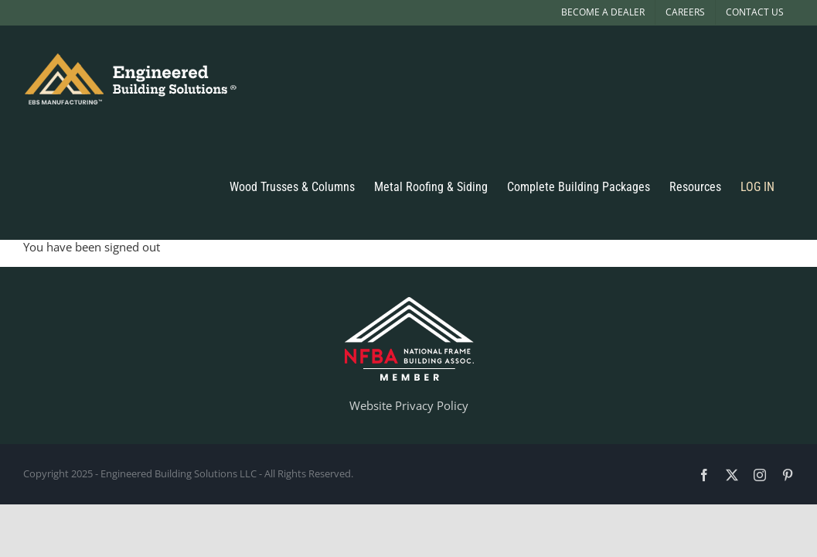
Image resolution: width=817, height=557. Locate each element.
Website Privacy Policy (408, 405)
